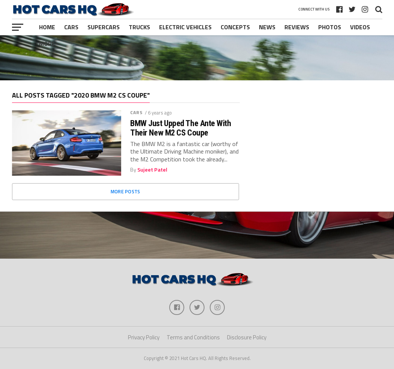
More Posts (125, 191)
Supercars (103, 27)
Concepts (235, 27)
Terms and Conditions (193, 337)
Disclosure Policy (246, 337)
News (267, 27)
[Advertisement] (197, 58)
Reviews (296, 27)
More (47, 43)
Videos (360, 27)
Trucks (139, 27)
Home (47, 27)
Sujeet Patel (152, 170)
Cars (71, 27)
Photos (329, 27)
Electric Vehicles (185, 27)
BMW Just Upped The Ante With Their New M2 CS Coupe (180, 128)
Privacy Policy (143, 337)
